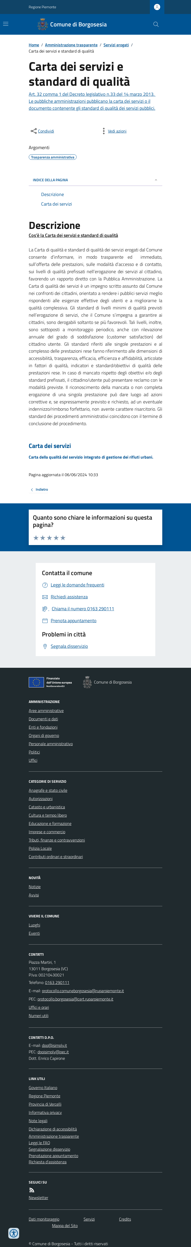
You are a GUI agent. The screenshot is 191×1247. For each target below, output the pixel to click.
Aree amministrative (46, 710)
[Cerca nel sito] (154, 24)
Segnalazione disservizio (49, 1149)
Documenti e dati (43, 719)
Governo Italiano (43, 1087)
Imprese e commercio (47, 832)
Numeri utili (38, 1015)
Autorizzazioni (41, 798)
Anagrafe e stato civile (48, 790)
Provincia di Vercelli (45, 1104)
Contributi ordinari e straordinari (56, 856)
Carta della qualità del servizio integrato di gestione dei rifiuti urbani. (91, 457)
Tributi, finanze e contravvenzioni (57, 840)
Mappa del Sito (65, 1225)
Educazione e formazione (50, 823)
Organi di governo (44, 735)
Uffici (33, 760)
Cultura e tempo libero (48, 815)
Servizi (89, 1219)
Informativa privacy (45, 1112)
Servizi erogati (116, 45)
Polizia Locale (40, 848)
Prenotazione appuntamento (53, 1155)
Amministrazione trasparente (71, 45)
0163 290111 (57, 982)
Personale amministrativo (51, 744)
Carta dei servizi (50, 446)
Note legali (38, 1121)
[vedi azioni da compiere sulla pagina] (113, 131)
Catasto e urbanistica (47, 807)
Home (34, 45)
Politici (34, 752)
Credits (125, 1219)
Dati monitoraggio (44, 1219)
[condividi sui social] (42, 131)
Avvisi (34, 895)
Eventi (34, 933)
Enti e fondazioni (43, 727)
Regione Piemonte (42, 7)
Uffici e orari (39, 1007)
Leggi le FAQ (39, 1143)
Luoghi (34, 925)
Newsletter (38, 1197)
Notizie (35, 886)
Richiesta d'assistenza (48, 1162)
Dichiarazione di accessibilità (53, 1129)
